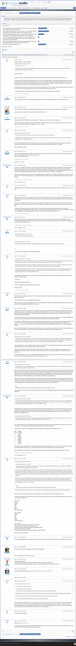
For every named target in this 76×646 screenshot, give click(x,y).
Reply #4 (15, 130)
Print (73, 51)
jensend (7, 308)
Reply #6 (15, 165)
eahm (7, 117)
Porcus (7, 568)
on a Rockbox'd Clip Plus (23, 324)
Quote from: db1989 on (22, 63)
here (71, 19)
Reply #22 (16, 581)
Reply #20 (16, 559)
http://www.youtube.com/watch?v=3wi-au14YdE (41, 571)
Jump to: (67, 636)
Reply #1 (15, 97)
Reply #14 (16, 333)
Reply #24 (16, 620)
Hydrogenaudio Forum (10, 12)
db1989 (7, 195)
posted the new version (23, 65)
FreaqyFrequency (7, 165)
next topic (72, 54)
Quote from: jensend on (23, 336)
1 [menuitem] (2, 51)
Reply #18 (16, 537)
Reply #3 (15, 117)
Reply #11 (16, 256)
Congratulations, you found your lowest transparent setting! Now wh (33, 12)
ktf (7, 546)
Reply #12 (16, 293)
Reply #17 (16, 458)
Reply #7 (15, 185)
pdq (7, 97)
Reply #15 (16, 361)
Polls (17, 12)
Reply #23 (16, 611)
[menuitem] (4, 50)
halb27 (7, 151)
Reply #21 (16, 568)
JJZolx (7, 231)
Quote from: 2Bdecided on (23, 234)
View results (4, 49)
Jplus (7, 59)
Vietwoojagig (7, 559)
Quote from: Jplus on (22, 364)
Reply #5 (15, 151)
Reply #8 (15, 195)
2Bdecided (7, 107)
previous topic (67, 54)
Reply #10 (16, 231)
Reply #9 (15, 217)
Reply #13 (16, 308)
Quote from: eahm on (22, 133)
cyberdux (7, 537)
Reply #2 (15, 107)
